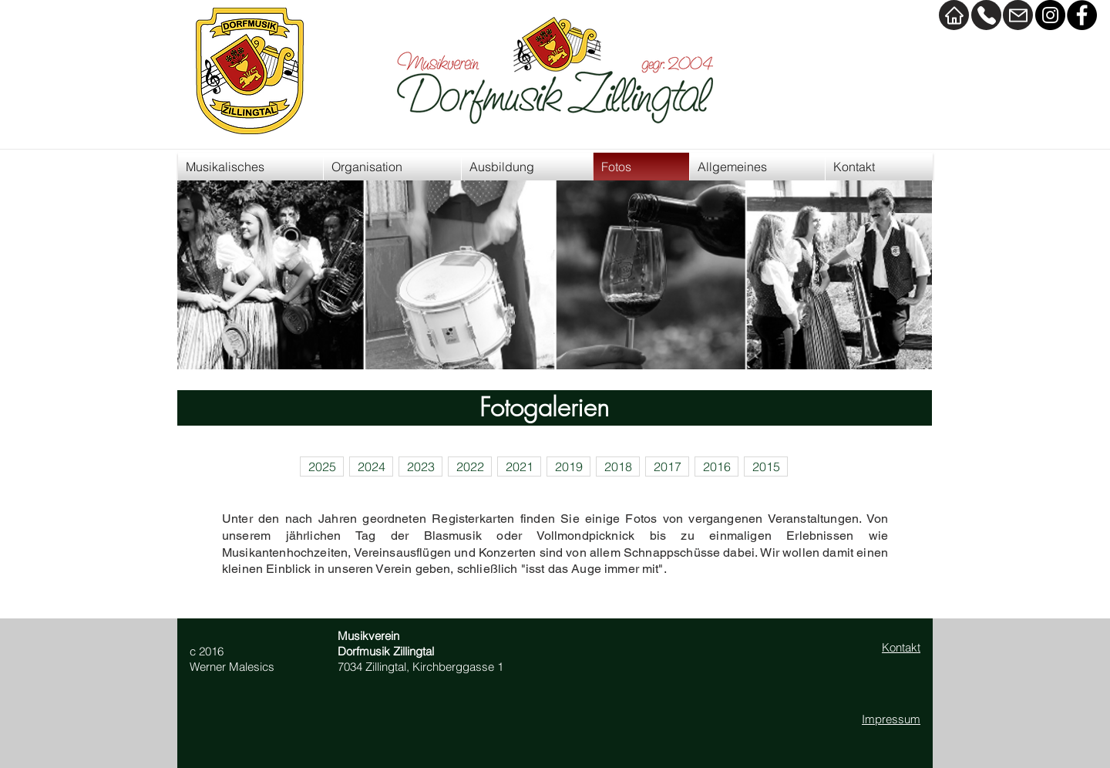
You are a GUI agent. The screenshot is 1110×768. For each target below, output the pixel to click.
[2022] (470, 466)
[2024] (371, 466)
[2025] (322, 466)
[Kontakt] (986, 15)
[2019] (568, 466)
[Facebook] (1082, 15)
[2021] (519, 466)
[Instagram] (1050, 15)
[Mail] (1018, 15)
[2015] (766, 466)
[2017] (667, 466)
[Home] (954, 15)
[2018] (618, 466)
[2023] (420, 466)
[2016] (716, 466)
